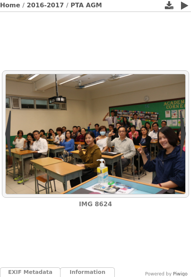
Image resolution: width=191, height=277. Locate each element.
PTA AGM (86, 5)
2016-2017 (45, 5)
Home (10, 5)
